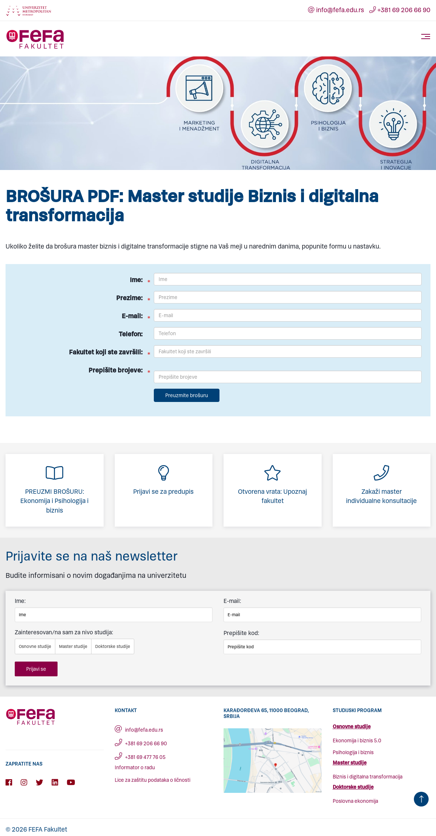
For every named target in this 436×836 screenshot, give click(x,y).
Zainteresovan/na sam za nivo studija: (64, 632)
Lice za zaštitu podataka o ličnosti (152, 780)
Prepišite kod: (241, 633)
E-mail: (132, 316)
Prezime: (129, 298)
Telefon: (131, 334)
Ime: (136, 279)
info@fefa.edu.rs (336, 10)
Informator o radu (135, 767)
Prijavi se (36, 669)
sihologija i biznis (355, 752)
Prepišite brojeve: (116, 370)
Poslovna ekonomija (355, 801)
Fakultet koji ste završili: (106, 352)
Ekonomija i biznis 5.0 (357, 740)
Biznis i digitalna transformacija (367, 776)
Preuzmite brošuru (186, 395)
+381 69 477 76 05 (140, 757)
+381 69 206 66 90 (399, 10)
